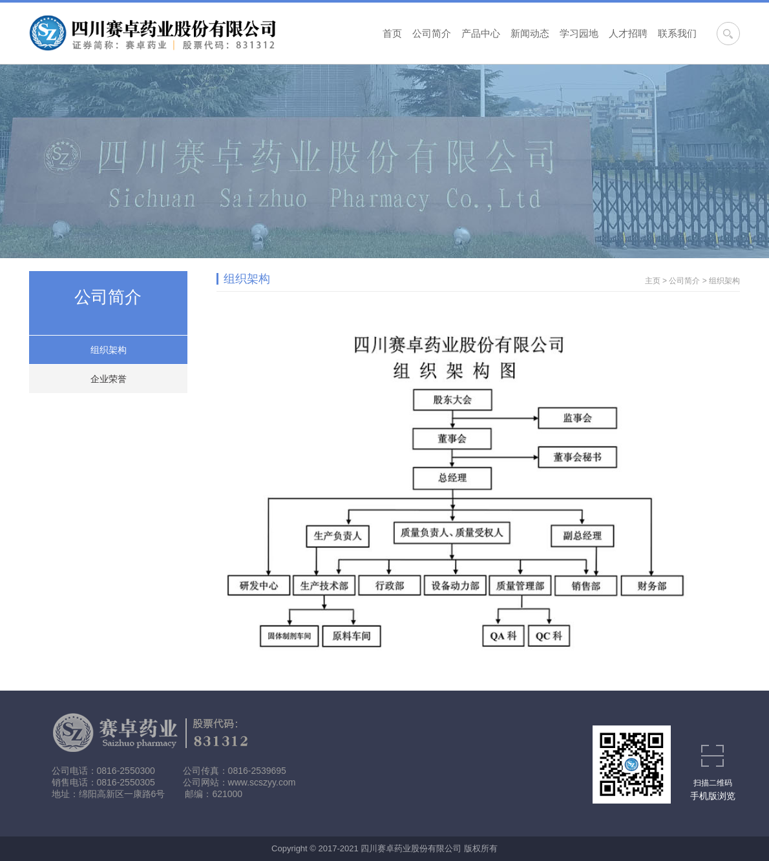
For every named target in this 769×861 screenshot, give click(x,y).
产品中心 (480, 33)
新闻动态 (530, 33)
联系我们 (677, 33)
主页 (652, 280)
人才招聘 (628, 33)
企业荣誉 (108, 379)
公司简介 (431, 33)
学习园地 (579, 33)
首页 (392, 33)
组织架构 (108, 350)
